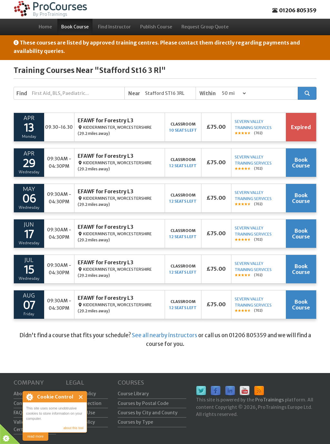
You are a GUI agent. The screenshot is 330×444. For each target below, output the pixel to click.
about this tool (73, 428)
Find (21, 93)
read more (35, 436)
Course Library (133, 394)
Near (134, 93)
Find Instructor (114, 27)
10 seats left (183, 130)
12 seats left (183, 165)
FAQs (19, 413)
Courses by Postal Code (143, 403)
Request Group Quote (204, 27)
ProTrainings (269, 400)
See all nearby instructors (164, 335)
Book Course (75, 27)
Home (45, 27)
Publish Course (156, 27)
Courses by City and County (148, 413)
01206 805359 (297, 10)
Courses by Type (135, 422)
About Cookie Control (29, 396)
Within (207, 93)
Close (81, 397)
